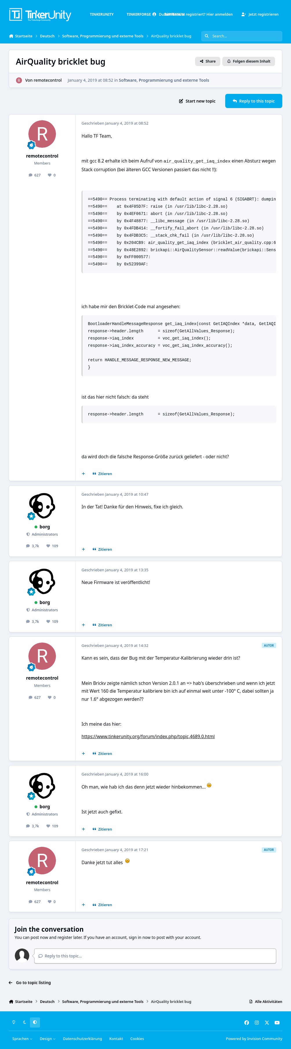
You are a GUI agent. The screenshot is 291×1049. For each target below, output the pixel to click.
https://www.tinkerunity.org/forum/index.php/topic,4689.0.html (148, 737)
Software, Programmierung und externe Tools (164, 80)
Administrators (44, 534)
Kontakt (116, 1038)
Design (48, 1038)
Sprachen (22, 1038)
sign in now (139, 937)
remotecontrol (47, 80)
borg (45, 527)
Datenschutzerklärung (82, 1038)
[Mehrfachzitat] (83, 473)
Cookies (137, 1038)
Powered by (254, 1038)
